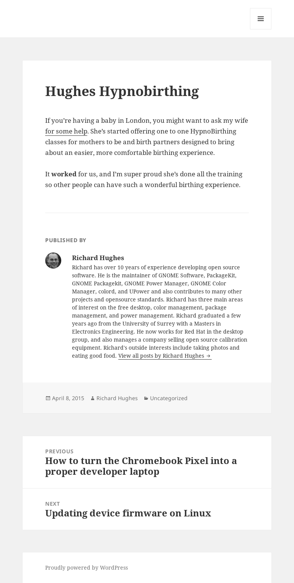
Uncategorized (169, 398)
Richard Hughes (117, 398)
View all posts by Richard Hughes (162, 355)
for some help (66, 131)
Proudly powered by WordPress (86, 567)
